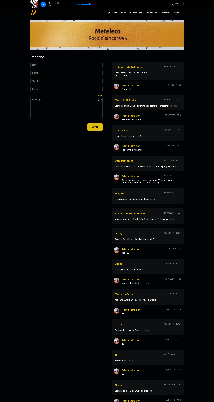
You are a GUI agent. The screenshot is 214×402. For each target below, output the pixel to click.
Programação (135, 13)
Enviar (95, 127)
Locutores (165, 13)
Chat (123, 13)
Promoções (151, 13)
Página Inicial (111, 13)
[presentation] (51, 126)
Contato (178, 13)
